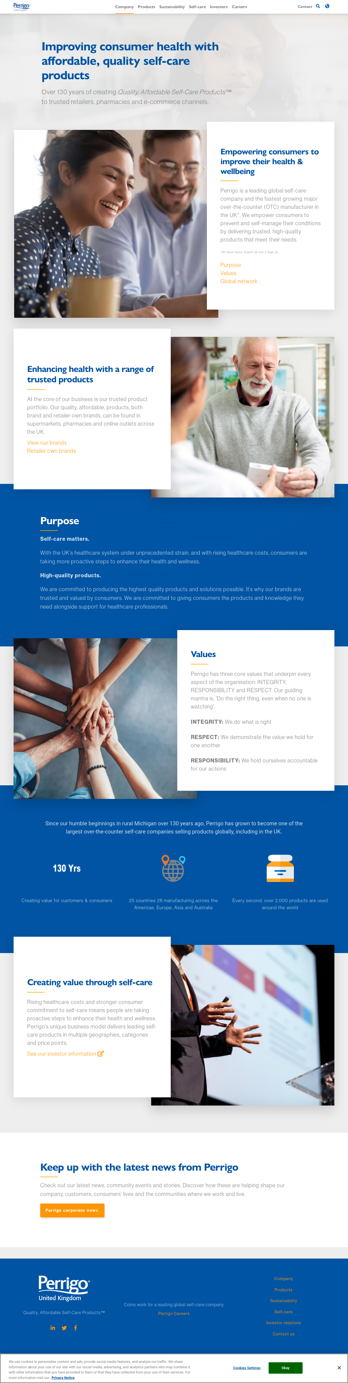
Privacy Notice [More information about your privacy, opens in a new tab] (63, 1380)
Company (124, 6)
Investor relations (283, 1322)
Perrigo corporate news (71, 1210)
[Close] (339, 1370)
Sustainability (172, 6)
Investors (219, 6)
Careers (239, 6)
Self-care (197, 6)
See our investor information (61, 1053)
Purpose (230, 264)
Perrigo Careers (174, 1313)
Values (228, 273)
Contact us (284, 1333)
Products (146, 6)
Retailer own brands (51, 450)
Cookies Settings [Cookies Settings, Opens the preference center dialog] (247, 1371)
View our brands (47, 442)
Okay (285, 1371)
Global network (239, 281)
